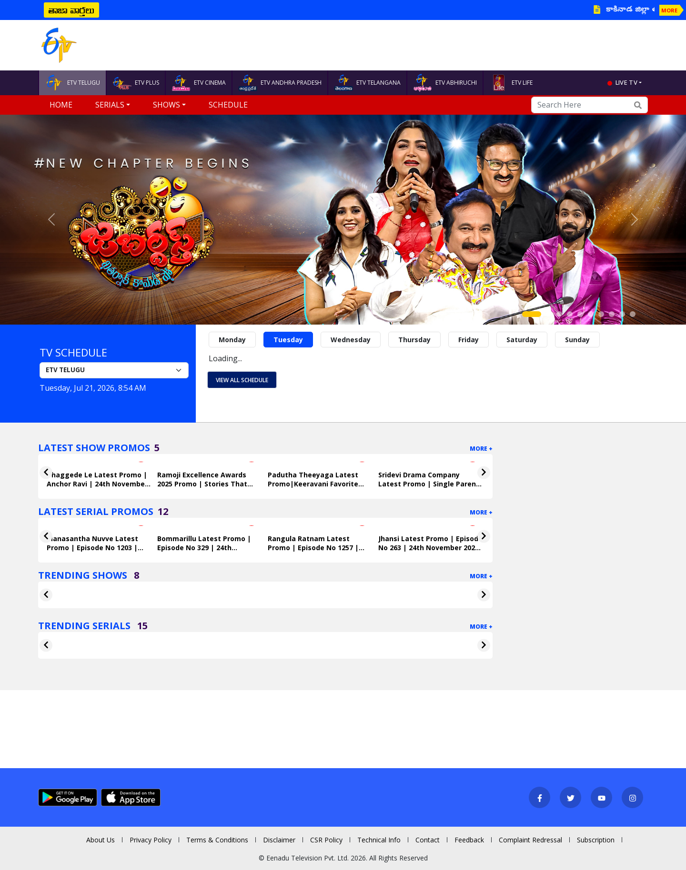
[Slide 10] (633, 314)
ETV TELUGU (72, 82)
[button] (51, 220)
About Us (100, 839)
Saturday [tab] (521, 339)
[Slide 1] (531, 314)
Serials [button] (109, 104)
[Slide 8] (612, 314)
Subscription (596, 839)
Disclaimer (279, 839)
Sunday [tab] (577, 339)
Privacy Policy (151, 839)
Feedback (469, 839)
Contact (427, 839)
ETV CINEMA (199, 82)
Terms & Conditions (217, 839)
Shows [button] (166, 104)
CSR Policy (326, 839)
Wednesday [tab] (351, 339)
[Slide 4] (570, 314)
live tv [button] (626, 82)
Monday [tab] (232, 339)
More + (481, 449)
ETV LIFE (511, 82)
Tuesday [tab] (288, 339)
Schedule (228, 104)
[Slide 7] (601, 314)
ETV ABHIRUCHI (445, 82)
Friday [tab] (468, 339)
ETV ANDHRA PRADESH (280, 82)
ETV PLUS (135, 82)
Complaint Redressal (530, 839)
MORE (669, 10)
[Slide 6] (591, 314)
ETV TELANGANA (367, 82)
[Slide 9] (622, 314)
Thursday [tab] (414, 339)
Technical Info (379, 839)
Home (61, 104)
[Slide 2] (549, 314)
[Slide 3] (559, 314)
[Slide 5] (580, 314)
